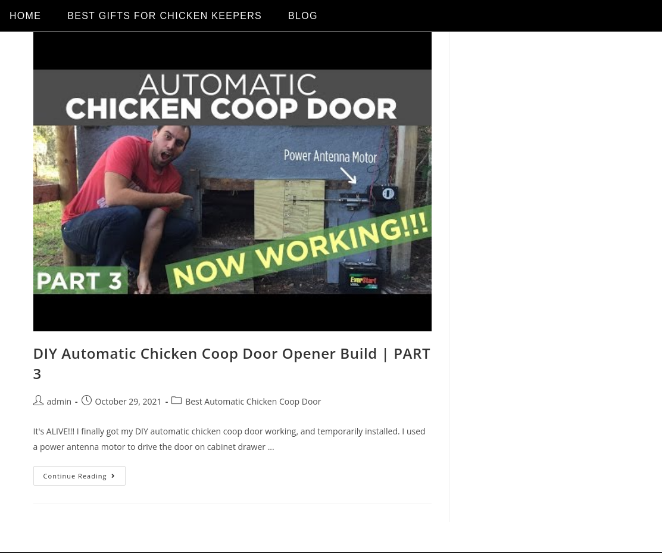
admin (59, 401)
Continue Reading (84, 473)
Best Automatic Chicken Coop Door (253, 401)
